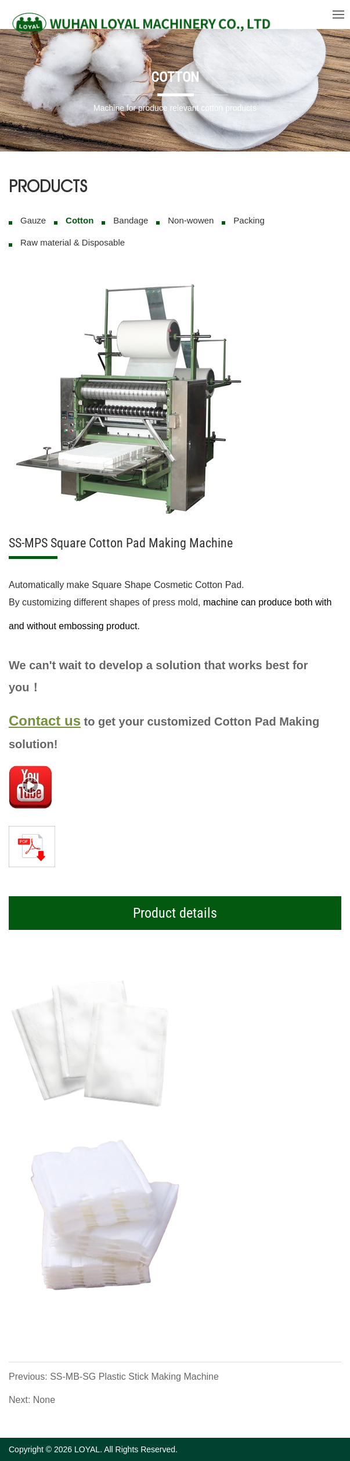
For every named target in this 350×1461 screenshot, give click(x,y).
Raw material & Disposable (72, 242)
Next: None (32, 1400)
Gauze (33, 220)
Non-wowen (191, 220)
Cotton (79, 220)
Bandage (130, 220)
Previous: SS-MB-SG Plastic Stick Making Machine (114, 1376)
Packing (248, 220)
